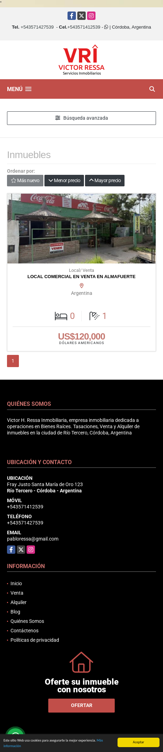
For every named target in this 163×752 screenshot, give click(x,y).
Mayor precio (105, 180)
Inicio (16, 583)
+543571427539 (37, 27)
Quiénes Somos (27, 621)
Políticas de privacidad (34, 640)
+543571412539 (83, 27)
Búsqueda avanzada (81, 118)
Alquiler (18, 602)
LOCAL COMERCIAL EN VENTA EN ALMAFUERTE (82, 276)
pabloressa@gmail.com (32, 539)
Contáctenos (24, 630)
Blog (15, 612)
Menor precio (64, 180)
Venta (16, 593)
